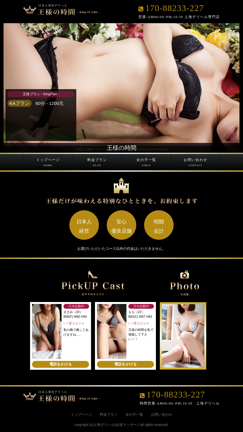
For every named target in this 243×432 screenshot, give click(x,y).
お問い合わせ (195, 162)
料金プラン (97, 162)
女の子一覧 (146, 162)
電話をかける (60, 364)
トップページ (48, 162)
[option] (184, 336)
